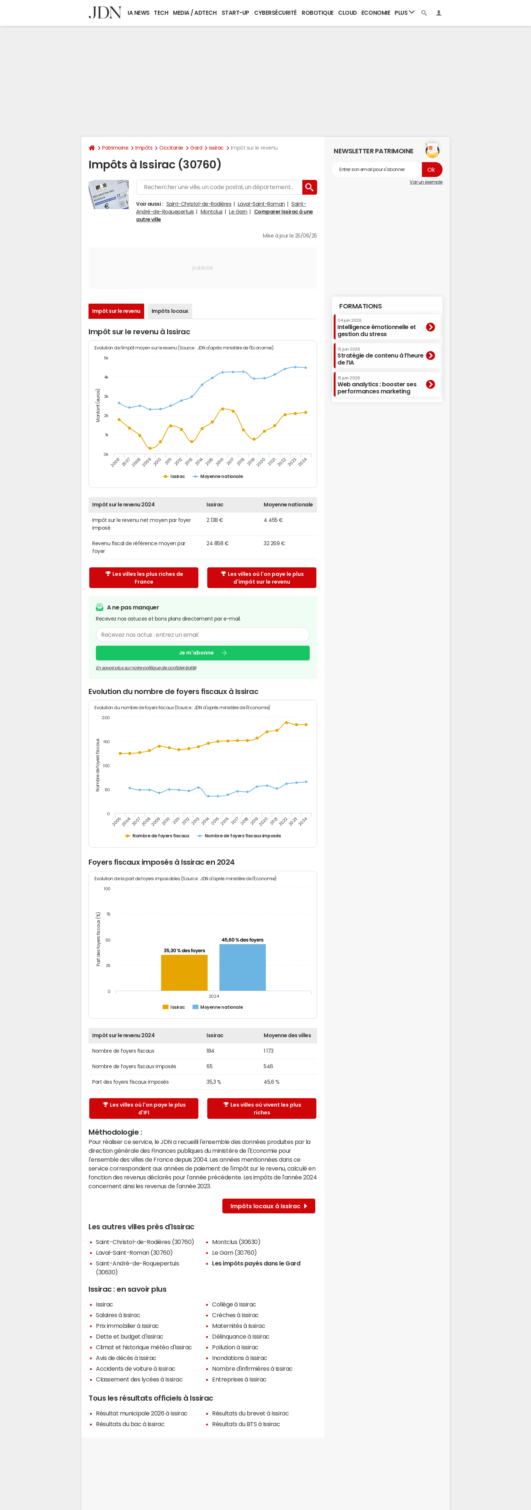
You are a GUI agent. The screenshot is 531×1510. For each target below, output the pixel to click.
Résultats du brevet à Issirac (250, 1413)
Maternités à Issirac (238, 1326)
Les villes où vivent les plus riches (262, 1108)
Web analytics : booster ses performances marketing (376, 385)
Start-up (235, 13)
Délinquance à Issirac (241, 1336)
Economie (375, 13)
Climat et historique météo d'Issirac (144, 1347)
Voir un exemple (426, 182)
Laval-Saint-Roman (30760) (134, 1253)
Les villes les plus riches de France (144, 577)
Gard (196, 147)
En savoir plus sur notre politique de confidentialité (146, 668)
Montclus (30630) (236, 1242)
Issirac (216, 147)
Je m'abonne (196, 652)
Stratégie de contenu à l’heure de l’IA (380, 356)
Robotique (318, 13)
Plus (404, 12)
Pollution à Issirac (235, 1347)
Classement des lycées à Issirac (139, 1379)
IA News (139, 13)
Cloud (347, 13)
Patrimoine (115, 147)
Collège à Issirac (234, 1304)
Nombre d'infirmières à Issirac (252, 1368)
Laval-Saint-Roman (261, 203)
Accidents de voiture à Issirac (136, 1368)
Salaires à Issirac (118, 1315)
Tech (161, 13)
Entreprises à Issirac (239, 1379)
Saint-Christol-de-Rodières (199, 203)
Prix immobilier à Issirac (127, 1326)
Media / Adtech (194, 13)
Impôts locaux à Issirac (268, 1206)
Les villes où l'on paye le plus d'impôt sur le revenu (262, 577)
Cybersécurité (275, 13)
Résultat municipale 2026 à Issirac (142, 1413)
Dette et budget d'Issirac (129, 1336)
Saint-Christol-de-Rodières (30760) (145, 1242)
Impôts (143, 147)
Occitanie (171, 147)
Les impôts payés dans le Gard (256, 1263)
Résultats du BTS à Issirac (246, 1424)
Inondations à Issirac (239, 1358)
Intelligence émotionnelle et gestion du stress (376, 327)
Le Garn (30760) (234, 1253)
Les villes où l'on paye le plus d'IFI (144, 1108)
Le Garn (238, 211)
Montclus (212, 211)
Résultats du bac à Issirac (130, 1424)
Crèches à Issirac (235, 1315)
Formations (360, 306)
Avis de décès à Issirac (126, 1358)
